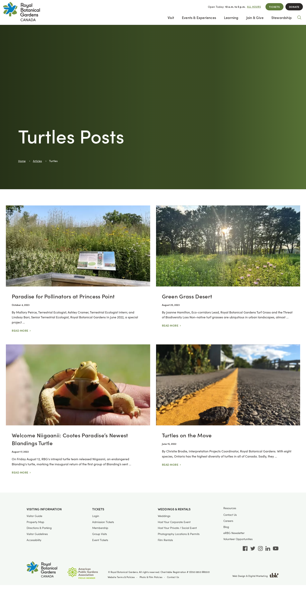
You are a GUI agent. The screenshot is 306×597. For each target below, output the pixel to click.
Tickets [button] (98, 509)
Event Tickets (100, 540)
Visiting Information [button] (44, 509)
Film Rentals (165, 540)
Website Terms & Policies (121, 577)
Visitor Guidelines (37, 534)
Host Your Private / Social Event (177, 528)
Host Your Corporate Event (174, 522)
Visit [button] (171, 17)
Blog (226, 527)
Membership (100, 528)
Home (22, 161)
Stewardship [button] (281, 17)
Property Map (35, 522)
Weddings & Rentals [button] (174, 509)
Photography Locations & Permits (178, 534)
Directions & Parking (39, 528)
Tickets (274, 6)
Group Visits (99, 534)
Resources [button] (229, 508)
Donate (294, 6)
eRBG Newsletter (234, 533)
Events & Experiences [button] (199, 17)
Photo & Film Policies (151, 577)
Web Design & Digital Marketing (255, 576)
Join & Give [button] (255, 17)
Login (95, 516)
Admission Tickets (103, 522)
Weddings (164, 516)
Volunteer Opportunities (238, 539)
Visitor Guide (34, 516)
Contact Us (230, 515)
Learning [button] (231, 17)
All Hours (254, 6)
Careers (228, 521)
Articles (37, 161)
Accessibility (34, 540)
